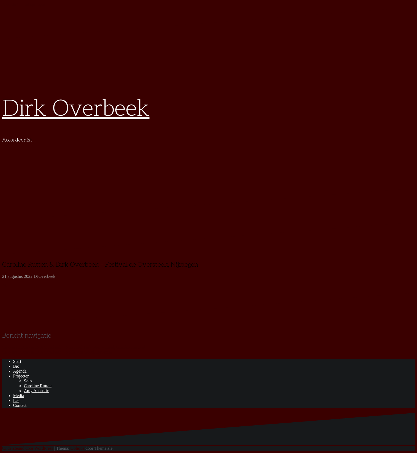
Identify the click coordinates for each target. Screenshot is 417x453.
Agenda (20, 371)
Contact (20, 405)
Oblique (78, 448)
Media (18, 395)
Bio (16, 366)
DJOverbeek (44, 276)
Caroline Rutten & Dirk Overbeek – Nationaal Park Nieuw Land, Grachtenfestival (73, 347)
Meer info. (12, 285)
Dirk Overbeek (75, 109)
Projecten (21, 376)
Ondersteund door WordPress (27, 448)
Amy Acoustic (36, 390)
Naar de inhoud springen (23, 4)
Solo (28, 381)
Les (16, 400)
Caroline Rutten (38, 385)
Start (17, 361)
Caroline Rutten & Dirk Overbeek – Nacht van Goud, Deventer (57, 352)
